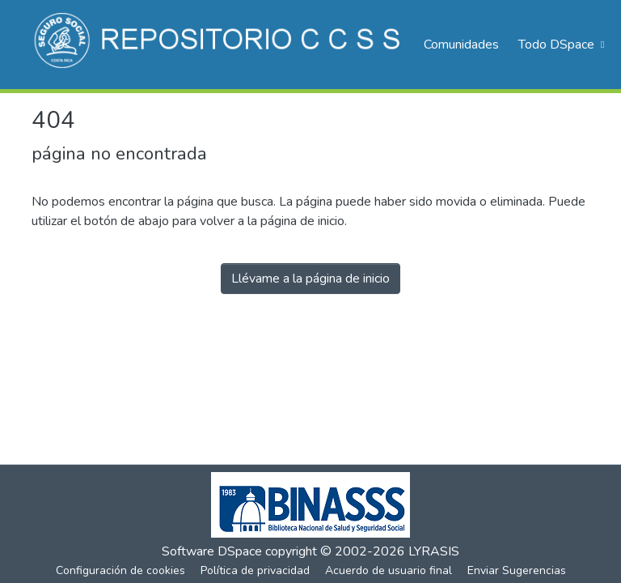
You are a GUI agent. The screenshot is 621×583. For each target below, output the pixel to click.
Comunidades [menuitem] (461, 44)
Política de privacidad (255, 570)
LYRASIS (433, 551)
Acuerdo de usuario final (388, 570)
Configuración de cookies (120, 570)
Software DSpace (212, 551)
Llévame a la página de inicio (310, 278)
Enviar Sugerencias (516, 570)
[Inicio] (220, 44)
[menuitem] (559, 44)
